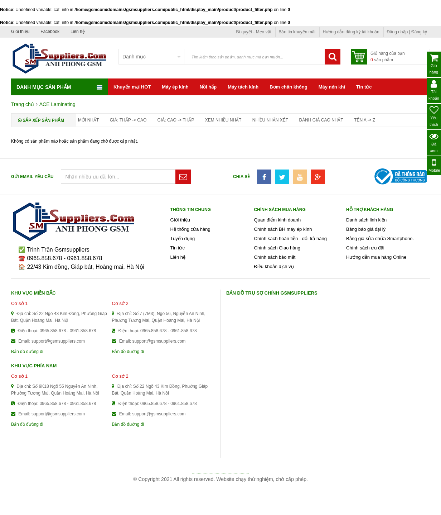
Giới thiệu (20, 31)
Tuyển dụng (182, 238)
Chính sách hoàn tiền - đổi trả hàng (290, 238)
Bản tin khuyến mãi (296, 31)
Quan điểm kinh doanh (277, 220)
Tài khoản (433, 90)
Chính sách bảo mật (275, 257)
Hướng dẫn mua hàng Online (376, 257)
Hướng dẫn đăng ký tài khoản (351, 31)
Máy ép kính (175, 87)
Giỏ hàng (434, 63)
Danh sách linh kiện (366, 220)
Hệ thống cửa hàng (190, 229)
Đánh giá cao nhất (321, 120)
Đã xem (434, 142)
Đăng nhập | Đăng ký (407, 31)
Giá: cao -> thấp (176, 120)
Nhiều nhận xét (270, 120)
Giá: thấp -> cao (128, 120)
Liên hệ (78, 31)
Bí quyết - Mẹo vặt (253, 31)
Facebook (49, 31)
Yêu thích (434, 116)
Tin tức (364, 87)
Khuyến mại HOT (132, 87)
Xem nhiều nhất (223, 120)
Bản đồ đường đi (27, 351)
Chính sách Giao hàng (277, 248)
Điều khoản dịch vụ (274, 266)
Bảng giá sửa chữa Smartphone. (380, 238)
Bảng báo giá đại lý (366, 229)
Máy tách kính (243, 87)
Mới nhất (88, 120)
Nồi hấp (208, 87)
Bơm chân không (288, 87)
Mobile (434, 165)
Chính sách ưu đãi (365, 248)
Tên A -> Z (364, 120)
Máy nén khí (332, 87)
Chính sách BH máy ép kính (283, 229)
